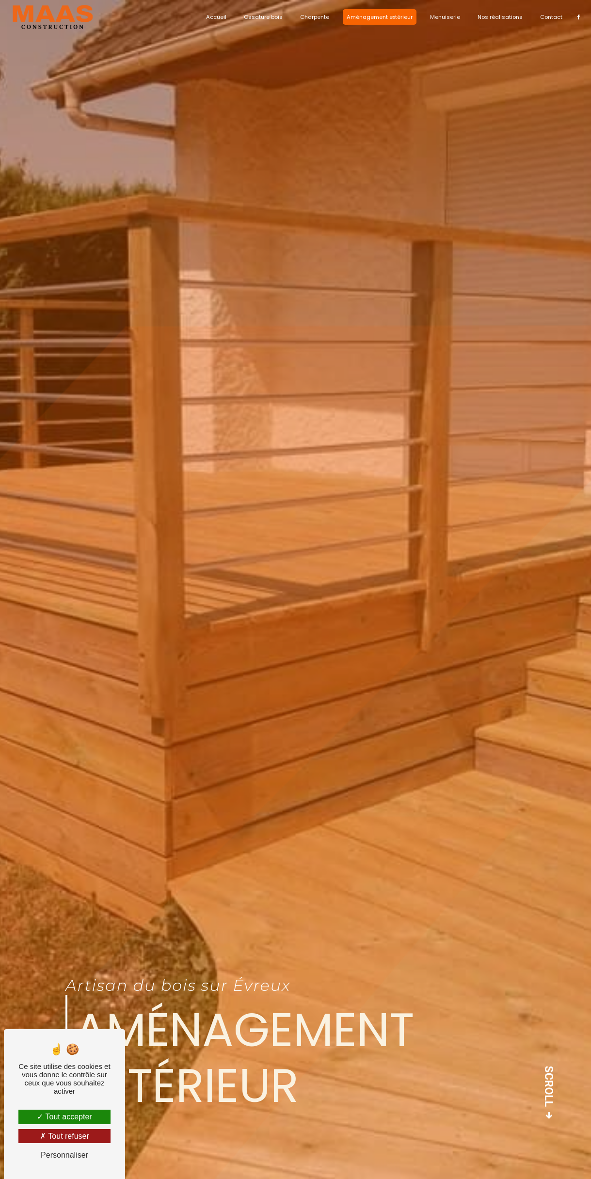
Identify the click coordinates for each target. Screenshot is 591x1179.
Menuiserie (442, 17)
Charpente (311, 17)
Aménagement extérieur (377, 17)
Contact (548, 17)
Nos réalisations (497, 17)
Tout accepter (64, 1117)
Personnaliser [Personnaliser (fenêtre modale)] (64, 1155)
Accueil (213, 17)
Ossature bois (260, 17)
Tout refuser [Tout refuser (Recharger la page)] (64, 1136)
